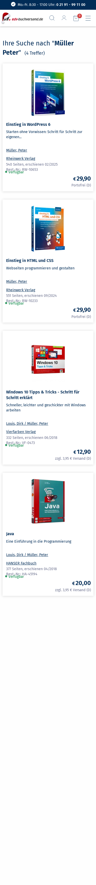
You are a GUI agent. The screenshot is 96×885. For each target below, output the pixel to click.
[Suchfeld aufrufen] (54, 18)
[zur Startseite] (22, 18)
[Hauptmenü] (90, 18)
